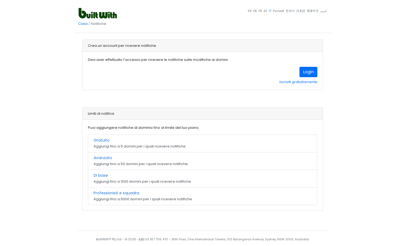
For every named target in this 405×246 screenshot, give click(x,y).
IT (270, 11)
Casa (83, 23)
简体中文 (313, 11)
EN (250, 11)
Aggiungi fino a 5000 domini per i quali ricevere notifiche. (203, 195)
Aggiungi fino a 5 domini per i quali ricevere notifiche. (203, 143)
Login (308, 72)
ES (265, 11)
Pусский (278, 11)
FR (260, 11)
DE (255, 11)
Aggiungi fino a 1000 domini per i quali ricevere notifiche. (203, 178)
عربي (323, 11)
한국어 (290, 11)
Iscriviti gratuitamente (298, 82)
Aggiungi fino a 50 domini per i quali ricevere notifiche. (203, 160)
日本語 (300, 11)
